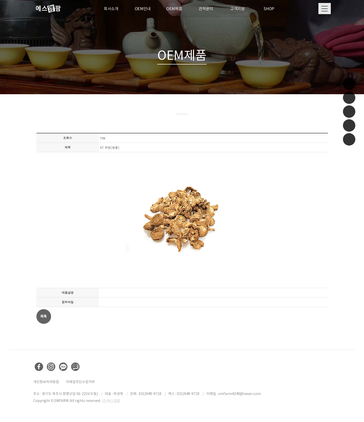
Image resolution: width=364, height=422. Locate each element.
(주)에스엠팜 (111, 401)
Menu (324, 8)
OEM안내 (143, 8)
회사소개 (111, 8)
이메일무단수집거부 (80, 382)
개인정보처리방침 (46, 382)
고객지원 (237, 8)
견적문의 (205, 8)
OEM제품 (174, 8)
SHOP (269, 8)
